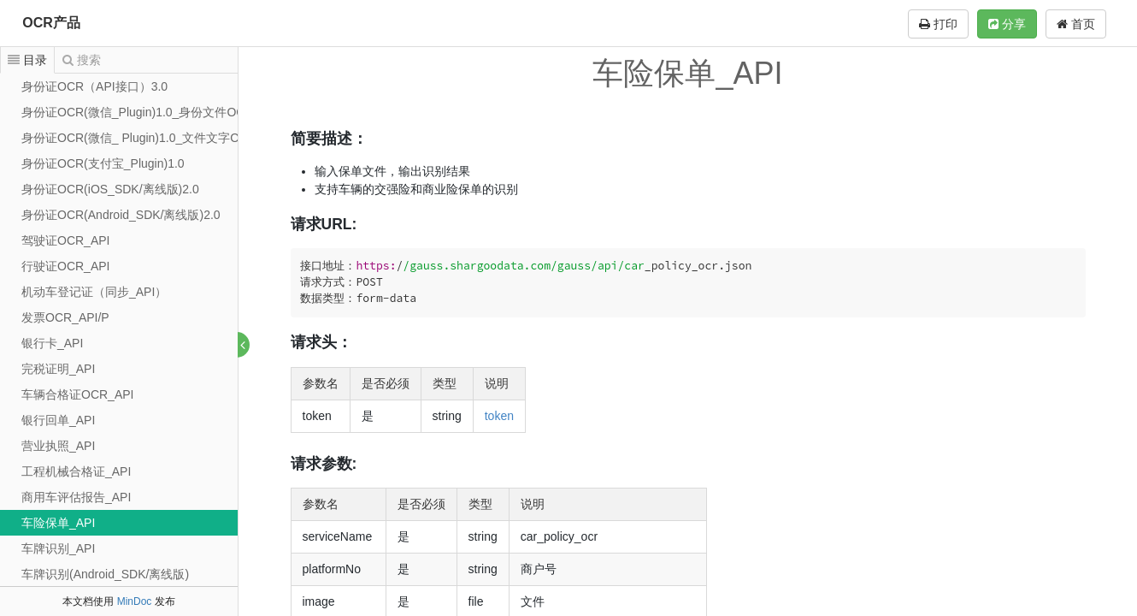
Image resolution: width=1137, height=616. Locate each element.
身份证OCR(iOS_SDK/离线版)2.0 (110, 189)
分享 (1007, 24)
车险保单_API (58, 523)
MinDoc (134, 601)
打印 (938, 24)
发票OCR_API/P (65, 317)
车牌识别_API (58, 548)
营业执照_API (58, 446)
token (499, 416)
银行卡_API (52, 343)
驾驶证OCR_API (65, 240)
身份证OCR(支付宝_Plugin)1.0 (103, 163)
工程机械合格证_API (76, 471)
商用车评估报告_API (76, 497)
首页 (1076, 24)
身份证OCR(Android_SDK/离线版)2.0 (121, 215)
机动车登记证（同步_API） (94, 292)
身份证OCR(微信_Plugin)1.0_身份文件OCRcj (141, 112)
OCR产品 (51, 22)
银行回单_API (58, 420)
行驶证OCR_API (65, 266)
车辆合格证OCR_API (77, 394)
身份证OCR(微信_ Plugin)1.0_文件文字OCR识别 (150, 138)
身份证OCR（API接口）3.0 (94, 86)
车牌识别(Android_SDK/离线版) (105, 574)
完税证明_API (58, 369)
